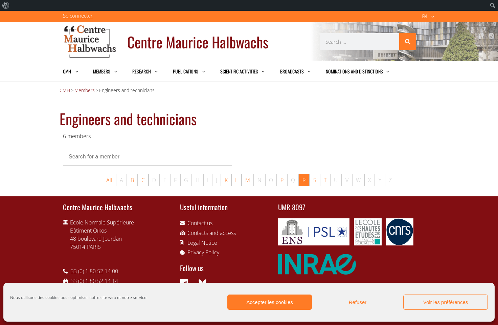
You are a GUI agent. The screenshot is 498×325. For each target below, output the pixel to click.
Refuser (358, 302)
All (109, 180)
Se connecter (78, 15)
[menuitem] (6, 5)
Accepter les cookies (269, 302)
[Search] (407, 41)
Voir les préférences (445, 302)
